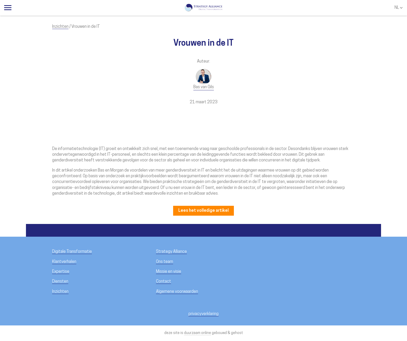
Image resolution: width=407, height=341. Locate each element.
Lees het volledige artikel (203, 211)
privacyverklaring (203, 314)
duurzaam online (197, 333)
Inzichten (60, 27)
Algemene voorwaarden (177, 292)
